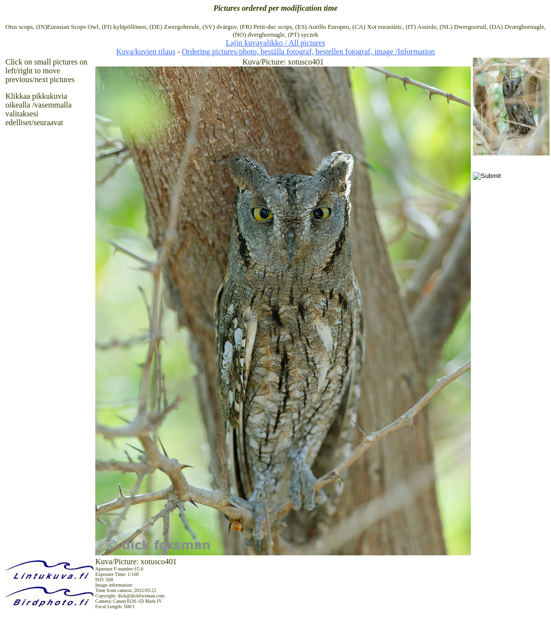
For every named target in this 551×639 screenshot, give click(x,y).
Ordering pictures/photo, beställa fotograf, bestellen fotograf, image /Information (308, 51)
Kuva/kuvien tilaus (145, 51)
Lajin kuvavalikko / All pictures (275, 43)
